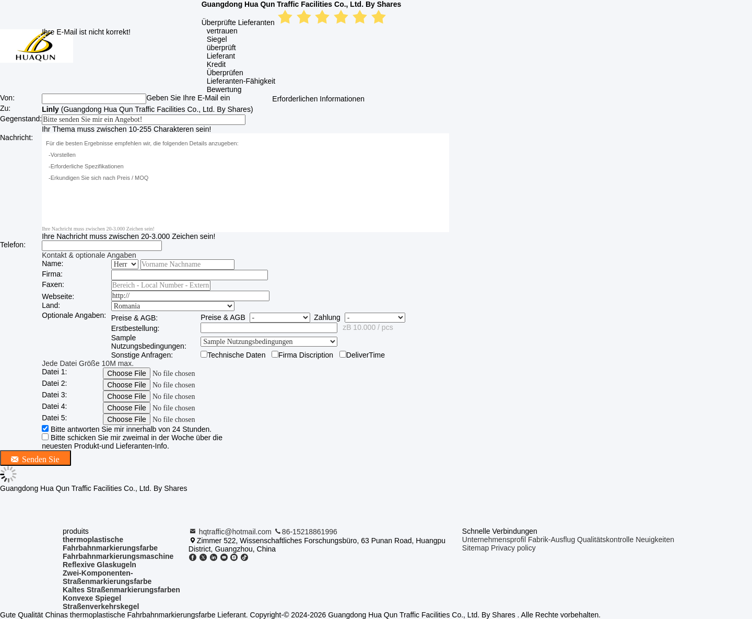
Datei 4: (54, 406)
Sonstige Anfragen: (142, 355)
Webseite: (58, 296)
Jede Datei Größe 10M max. (88, 363)
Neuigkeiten (655, 539)
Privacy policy (513, 548)
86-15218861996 (305, 532)
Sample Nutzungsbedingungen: (148, 342)
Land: (51, 305)
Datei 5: (54, 418)
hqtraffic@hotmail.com (231, 532)
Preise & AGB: (134, 318)
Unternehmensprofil (494, 539)
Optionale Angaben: (74, 315)
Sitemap (475, 548)
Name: (52, 263)
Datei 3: (54, 395)
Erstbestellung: (135, 328)
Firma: (52, 274)
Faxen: (53, 284)
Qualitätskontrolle (605, 539)
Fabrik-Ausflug (551, 539)
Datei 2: (54, 383)
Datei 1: (54, 372)
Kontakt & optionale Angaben (89, 255)
